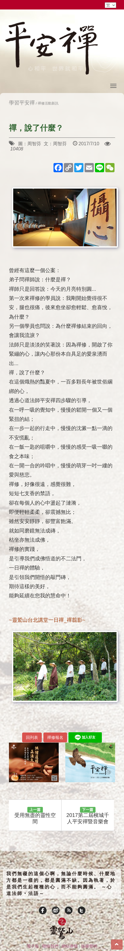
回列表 (32, 737)
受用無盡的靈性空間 (35, 816)
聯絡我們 (50, 946)
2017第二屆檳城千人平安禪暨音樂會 (87, 816)
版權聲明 (89, 946)
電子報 (33, 946)
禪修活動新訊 (48, 103)
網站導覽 (70, 946)
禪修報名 (55, 737)
